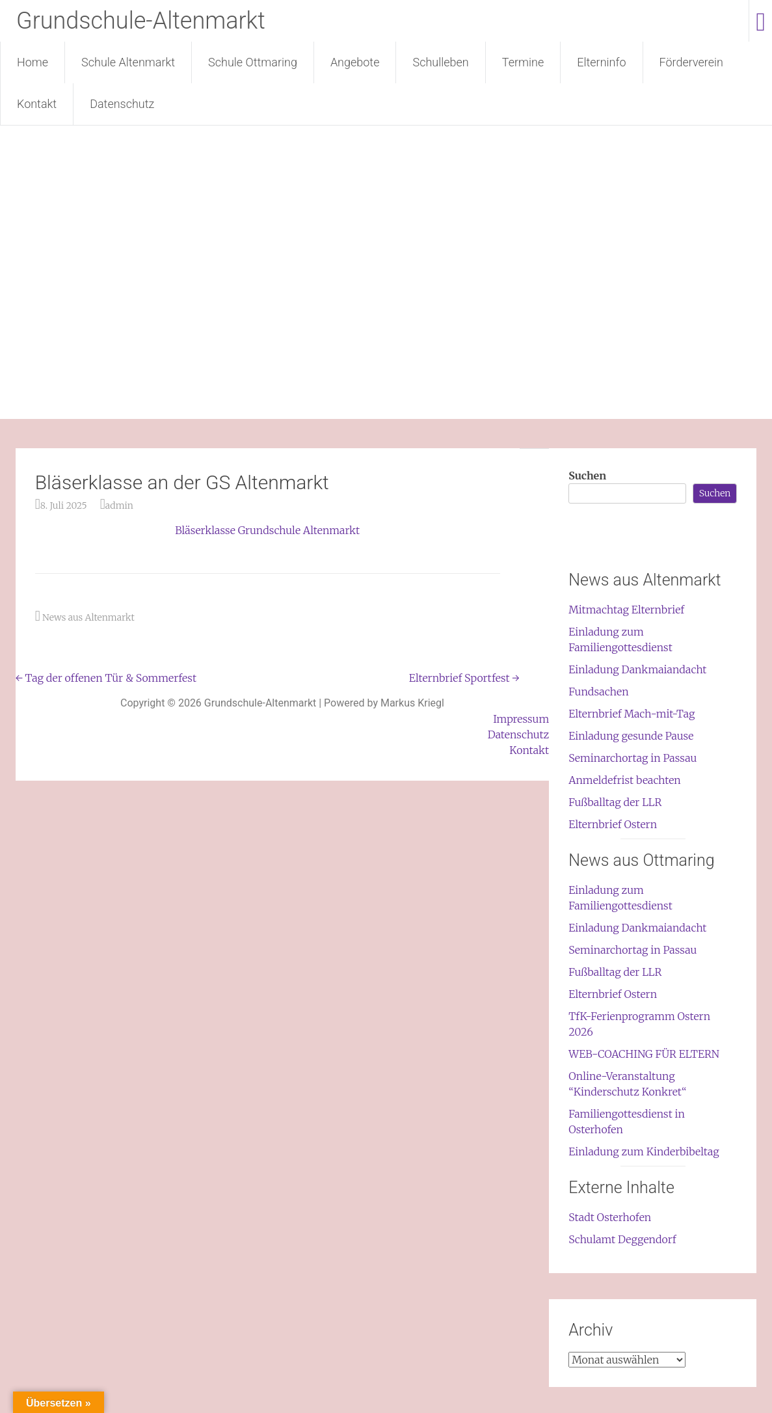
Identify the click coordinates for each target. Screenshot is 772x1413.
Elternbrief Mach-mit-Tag (631, 713)
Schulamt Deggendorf (622, 1239)
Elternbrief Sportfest (464, 677)
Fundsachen (598, 691)
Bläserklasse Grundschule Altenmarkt (267, 530)
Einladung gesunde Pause (630, 735)
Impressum (521, 718)
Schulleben (440, 62)
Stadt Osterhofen (609, 1217)
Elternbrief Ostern (612, 824)
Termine (523, 62)
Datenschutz (122, 104)
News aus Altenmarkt (88, 617)
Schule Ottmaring (252, 62)
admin (119, 505)
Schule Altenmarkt (128, 62)
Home (32, 62)
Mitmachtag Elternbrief (626, 609)
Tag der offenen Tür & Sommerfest (106, 677)
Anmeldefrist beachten (624, 780)
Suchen (587, 475)
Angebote (355, 62)
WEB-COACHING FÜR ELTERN (643, 1053)
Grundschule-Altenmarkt (140, 20)
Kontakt (37, 104)
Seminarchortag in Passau (632, 757)
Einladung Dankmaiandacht (637, 669)
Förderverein (691, 62)
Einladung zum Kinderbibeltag (643, 1151)
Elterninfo (601, 62)
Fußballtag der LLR (614, 802)
